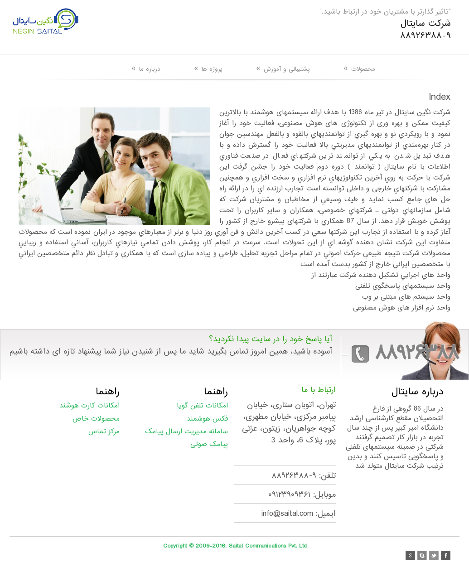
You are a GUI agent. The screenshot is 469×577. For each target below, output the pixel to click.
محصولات (359, 68)
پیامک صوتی (209, 444)
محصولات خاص (96, 418)
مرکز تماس (104, 431)
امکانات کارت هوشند (89, 405)
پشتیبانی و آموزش (283, 68)
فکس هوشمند (207, 418)
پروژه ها (208, 68)
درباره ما (145, 68)
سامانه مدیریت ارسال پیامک (186, 431)
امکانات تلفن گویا (202, 405)
